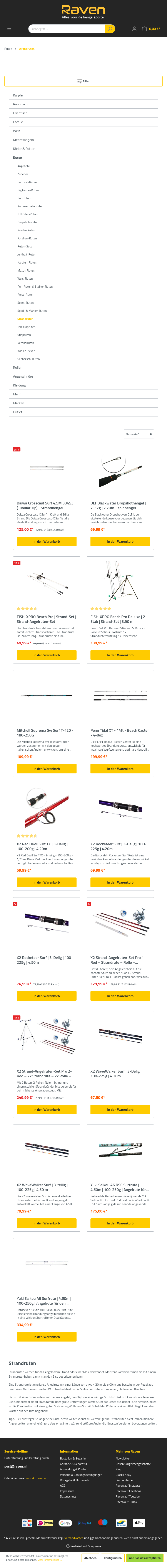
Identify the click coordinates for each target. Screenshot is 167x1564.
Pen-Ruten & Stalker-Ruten (35, 286)
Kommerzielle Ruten (30, 206)
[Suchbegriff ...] (66, 28)
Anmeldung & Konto (73, 1469)
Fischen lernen (125, 1480)
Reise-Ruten (25, 294)
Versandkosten (74, 1538)
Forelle (18, 121)
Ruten (17, 157)
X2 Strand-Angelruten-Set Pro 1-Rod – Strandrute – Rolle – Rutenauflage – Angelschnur (117, 960)
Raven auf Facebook (128, 1491)
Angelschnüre (23, 376)
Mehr (17, 394)
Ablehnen (90, 1558)
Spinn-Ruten (25, 302)
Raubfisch (20, 104)
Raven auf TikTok (126, 1501)
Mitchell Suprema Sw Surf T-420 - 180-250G (45, 733)
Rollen (17, 367)
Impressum (67, 1491)
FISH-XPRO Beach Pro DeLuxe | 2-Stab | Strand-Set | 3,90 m (118, 619)
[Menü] (9, 28)
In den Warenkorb (46, 541)
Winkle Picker (26, 350)
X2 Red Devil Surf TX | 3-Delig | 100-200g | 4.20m (42, 846)
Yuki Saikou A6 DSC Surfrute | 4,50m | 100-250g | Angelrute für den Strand (118, 1187)
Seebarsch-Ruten (28, 359)
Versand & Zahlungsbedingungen (81, 1474)
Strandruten (25, 318)
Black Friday (123, 1474)
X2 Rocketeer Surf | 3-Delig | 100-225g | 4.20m (118, 846)
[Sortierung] (139, 434)
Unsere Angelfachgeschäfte (133, 1463)
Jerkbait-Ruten (26, 254)
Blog (118, 1469)
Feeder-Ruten (26, 230)
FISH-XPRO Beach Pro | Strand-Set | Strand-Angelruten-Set (46, 619)
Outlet (17, 412)
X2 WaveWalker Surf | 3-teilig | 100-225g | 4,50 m (42, 1187)
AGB (62, 1485)
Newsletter (123, 1458)
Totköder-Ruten (27, 214)
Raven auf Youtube (128, 1496)
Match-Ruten (26, 270)
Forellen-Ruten (27, 238)
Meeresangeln (23, 139)
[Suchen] (110, 28)
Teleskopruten (26, 326)
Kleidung (19, 385)
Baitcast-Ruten (27, 182)
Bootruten (23, 198)
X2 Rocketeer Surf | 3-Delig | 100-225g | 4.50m (45, 960)
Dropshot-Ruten (27, 222)
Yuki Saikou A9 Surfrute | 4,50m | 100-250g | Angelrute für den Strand (44, 1301)
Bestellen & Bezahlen (73, 1458)
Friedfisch (20, 113)
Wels (16, 130)
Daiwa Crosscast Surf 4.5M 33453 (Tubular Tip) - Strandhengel (45, 505)
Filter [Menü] (83, 80)
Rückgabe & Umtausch (74, 1480)
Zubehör (22, 174)
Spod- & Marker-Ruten (32, 310)
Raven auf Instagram (129, 1485)
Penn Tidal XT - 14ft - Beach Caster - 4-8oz (119, 733)
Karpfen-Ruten (27, 262)
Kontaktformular (36, 1478)
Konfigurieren (113, 1558)
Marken (18, 403)
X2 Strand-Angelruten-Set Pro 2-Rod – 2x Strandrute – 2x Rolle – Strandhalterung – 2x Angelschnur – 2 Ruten (45, 1073)
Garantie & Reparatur (73, 1463)
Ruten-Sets (24, 246)
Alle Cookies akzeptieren (145, 1558)
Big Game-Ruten (28, 190)
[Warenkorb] (151, 29)
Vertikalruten (25, 342)
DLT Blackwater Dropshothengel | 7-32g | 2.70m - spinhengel (118, 505)
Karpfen (19, 95)
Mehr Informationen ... (49, 1560)
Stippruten (24, 334)
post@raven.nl (15, 1466)
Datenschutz (68, 1496)
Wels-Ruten (25, 278)
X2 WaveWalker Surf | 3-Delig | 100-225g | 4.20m (116, 1073)
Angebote (23, 166)
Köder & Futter (24, 148)
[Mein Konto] (134, 29)
